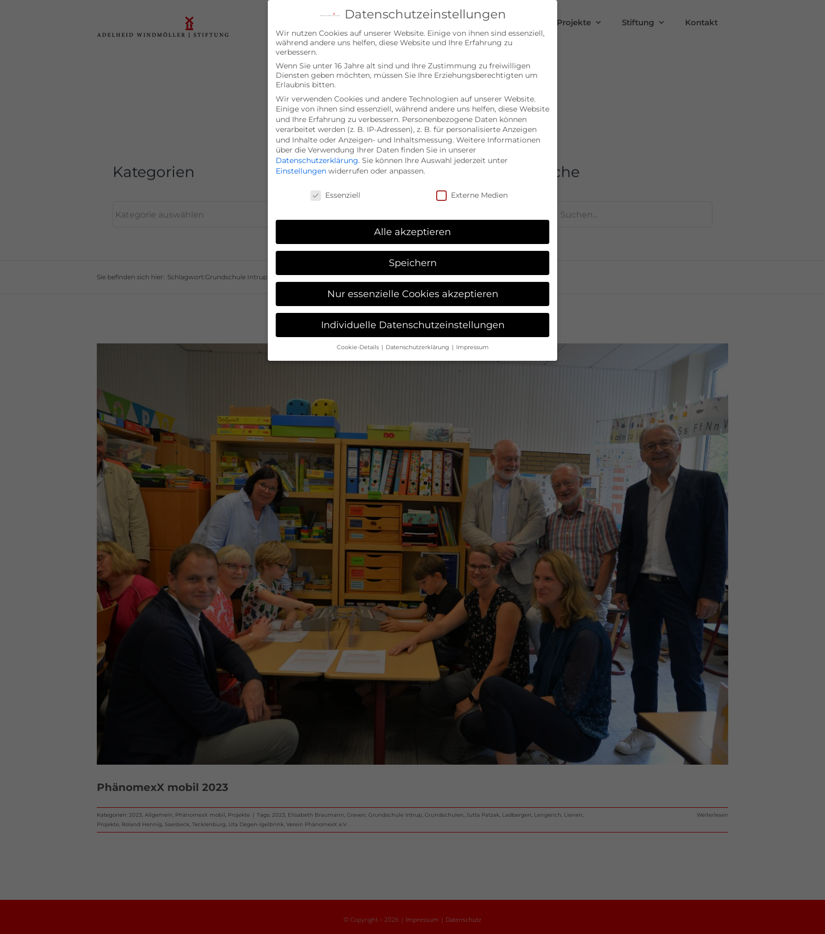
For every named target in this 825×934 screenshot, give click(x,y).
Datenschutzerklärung (317, 158)
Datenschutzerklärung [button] (418, 345)
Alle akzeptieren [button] (412, 229)
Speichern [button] (413, 260)
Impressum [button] (472, 345)
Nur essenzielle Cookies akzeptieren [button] (412, 291)
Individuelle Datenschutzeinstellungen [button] (413, 322)
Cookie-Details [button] (358, 345)
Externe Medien (472, 193)
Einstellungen (301, 169)
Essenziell (335, 193)
